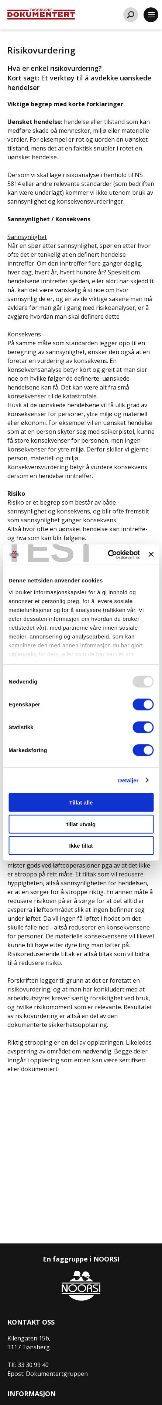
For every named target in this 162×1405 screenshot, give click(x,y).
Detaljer (128, 780)
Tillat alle (81, 802)
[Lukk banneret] (151, 554)
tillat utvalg (81, 824)
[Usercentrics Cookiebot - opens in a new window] (107, 554)
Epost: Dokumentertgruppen (47, 1374)
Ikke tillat (81, 845)
